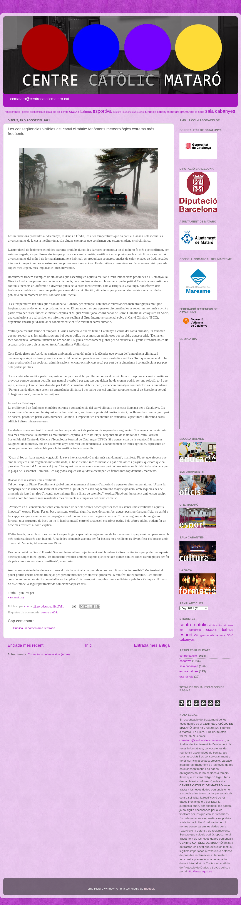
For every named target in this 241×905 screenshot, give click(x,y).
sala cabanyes (220, 111)
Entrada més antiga (152, 645)
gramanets (187, 111)
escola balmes (80, 111)
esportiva (102, 111)
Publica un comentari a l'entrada (34, 628)
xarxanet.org (16, 597)
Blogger (149, 888)
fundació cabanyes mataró (162, 111)
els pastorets (190, 629)
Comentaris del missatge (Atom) (49, 654)
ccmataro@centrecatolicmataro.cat (201, 740)
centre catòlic (49, 612)
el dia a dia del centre (55, 111)
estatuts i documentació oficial (128, 112)
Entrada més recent (26, 645)
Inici (88, 645)
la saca (199, 111)
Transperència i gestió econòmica (23, 111)
